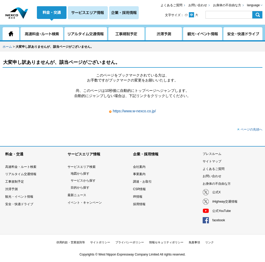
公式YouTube (221, 211)
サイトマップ (212, 161)
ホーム (7, 47)
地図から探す (80, 173)
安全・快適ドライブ (19, 204)
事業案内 (139, 174)
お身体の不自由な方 (227, 5)
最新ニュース (77, 195)
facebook (218, 220)
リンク (209, 242)
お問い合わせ (197, 5)
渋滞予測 (11, 189)
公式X (216, 192)
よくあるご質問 (171, 5)
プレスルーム (212, 154)
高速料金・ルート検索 (20, 167)
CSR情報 (139, 189)
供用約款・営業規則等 (70, 242)
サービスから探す (83, 180)
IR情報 (137, 196)
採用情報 (139, 204)
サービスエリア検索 (82, 167)
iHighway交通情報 (224, 201)
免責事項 (194, 242)
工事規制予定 (14, 181)
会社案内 (139, 167)
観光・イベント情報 (19, 196)
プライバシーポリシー (129, 242)
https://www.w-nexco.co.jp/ (134, 111)
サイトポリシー (100, 242)
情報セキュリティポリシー (166, 242)
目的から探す (80, 187)
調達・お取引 (142, 181)
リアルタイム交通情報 (20, 174)
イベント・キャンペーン (85, 202)
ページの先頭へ (251, 129)
